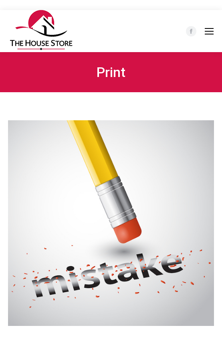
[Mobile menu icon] (209, 31)
